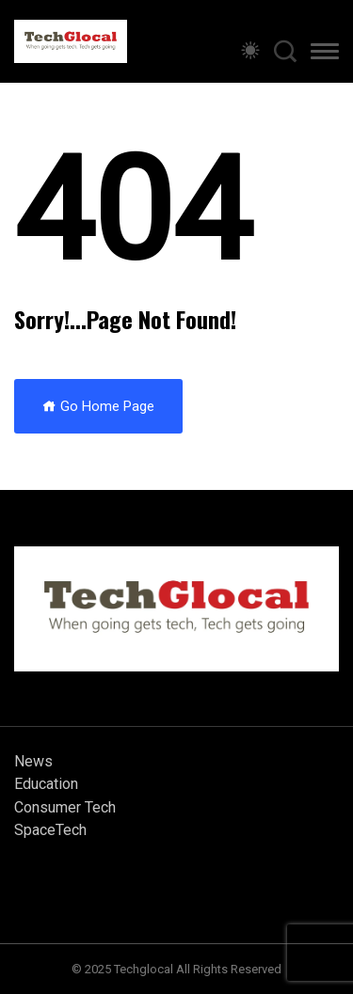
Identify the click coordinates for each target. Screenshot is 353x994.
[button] (325, 54)
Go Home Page (98, 406)
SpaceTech (50, 830)
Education (46, 784)
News (33, 761)
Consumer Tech (65, 807)
